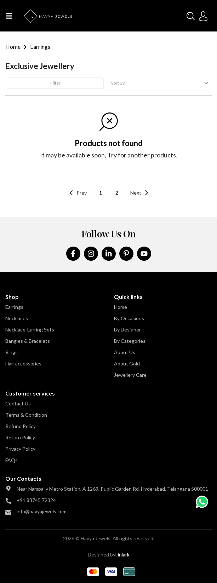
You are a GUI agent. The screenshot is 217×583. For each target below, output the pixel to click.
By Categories (129, 341)
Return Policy (20, 437)
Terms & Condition (26, 415)
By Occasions (129, 318)
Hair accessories (23, 363)
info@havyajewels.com (42, 511)
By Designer (127, 330)
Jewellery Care (130, 375)
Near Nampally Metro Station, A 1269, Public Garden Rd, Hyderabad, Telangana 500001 (112, 489)
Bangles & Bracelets (27, 341)
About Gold (127, 363)
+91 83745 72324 (36, 500)
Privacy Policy (20, 449)
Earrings (14, 307)
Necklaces (16, 318)
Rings (11, 352)
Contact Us (18, 403)
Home (13, 46)
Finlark (122, 555)
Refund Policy (20, 426)
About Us (124, 352)
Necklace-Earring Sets (29, 330)
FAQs (11, 460)
